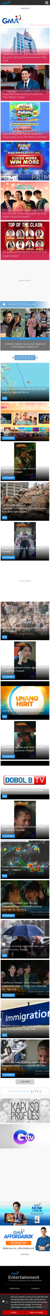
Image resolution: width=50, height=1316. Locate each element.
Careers (35, 1288)
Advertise (15, 1288)
